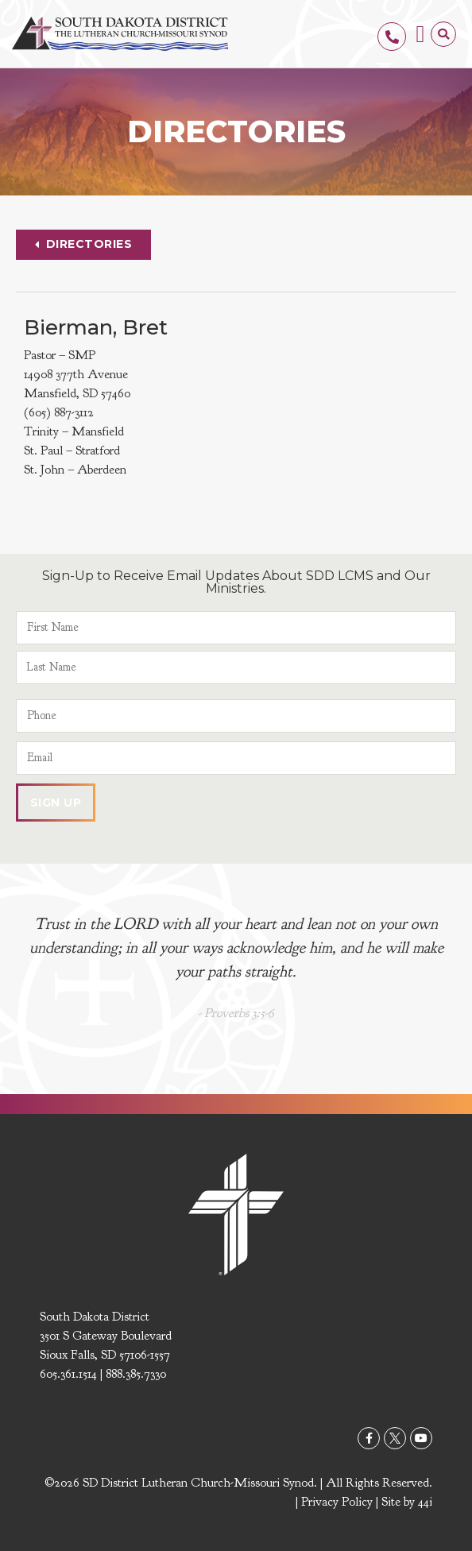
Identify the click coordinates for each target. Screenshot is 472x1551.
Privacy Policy (337, 1502)
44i (425, 1502)
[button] (420, 34)
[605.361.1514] (391, 36)
